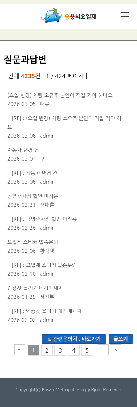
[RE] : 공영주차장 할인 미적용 (44, 219)
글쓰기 (121, 339)
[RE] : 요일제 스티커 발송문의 (44, 265)
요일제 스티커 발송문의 (32, 242)
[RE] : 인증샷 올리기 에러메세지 (47, 311)
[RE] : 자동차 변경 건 (35, 173)
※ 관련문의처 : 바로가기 (74, 339)
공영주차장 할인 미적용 (32, 196)
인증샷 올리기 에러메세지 (35, 288)
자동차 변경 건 (23, 150)
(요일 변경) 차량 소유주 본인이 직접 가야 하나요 (60, 95)
